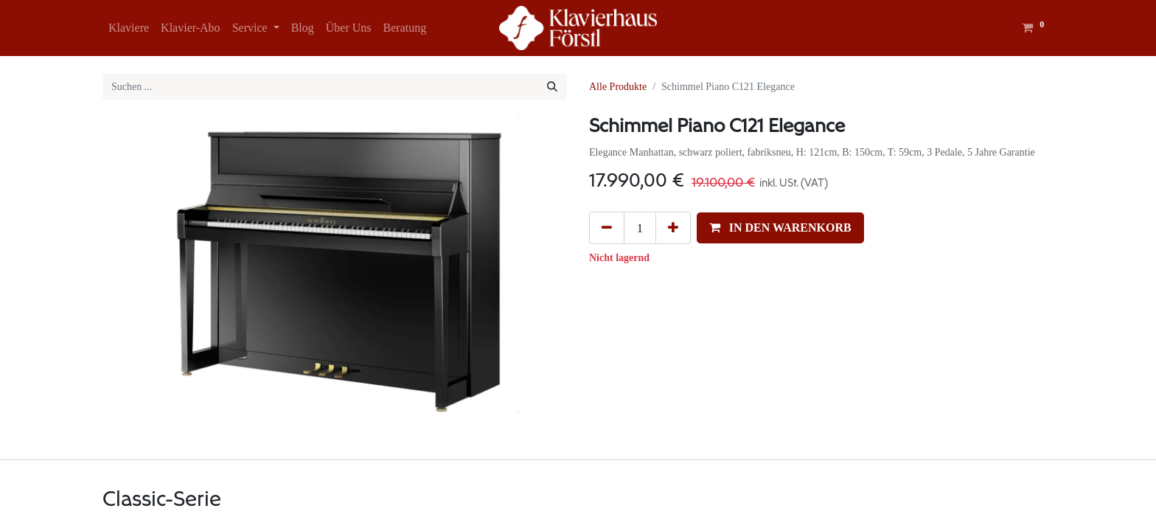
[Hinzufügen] (673, 228)
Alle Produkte (618, 86)
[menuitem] (128, 28)
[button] (780, 227)
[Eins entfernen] (606, 228)
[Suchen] (552, 87)
